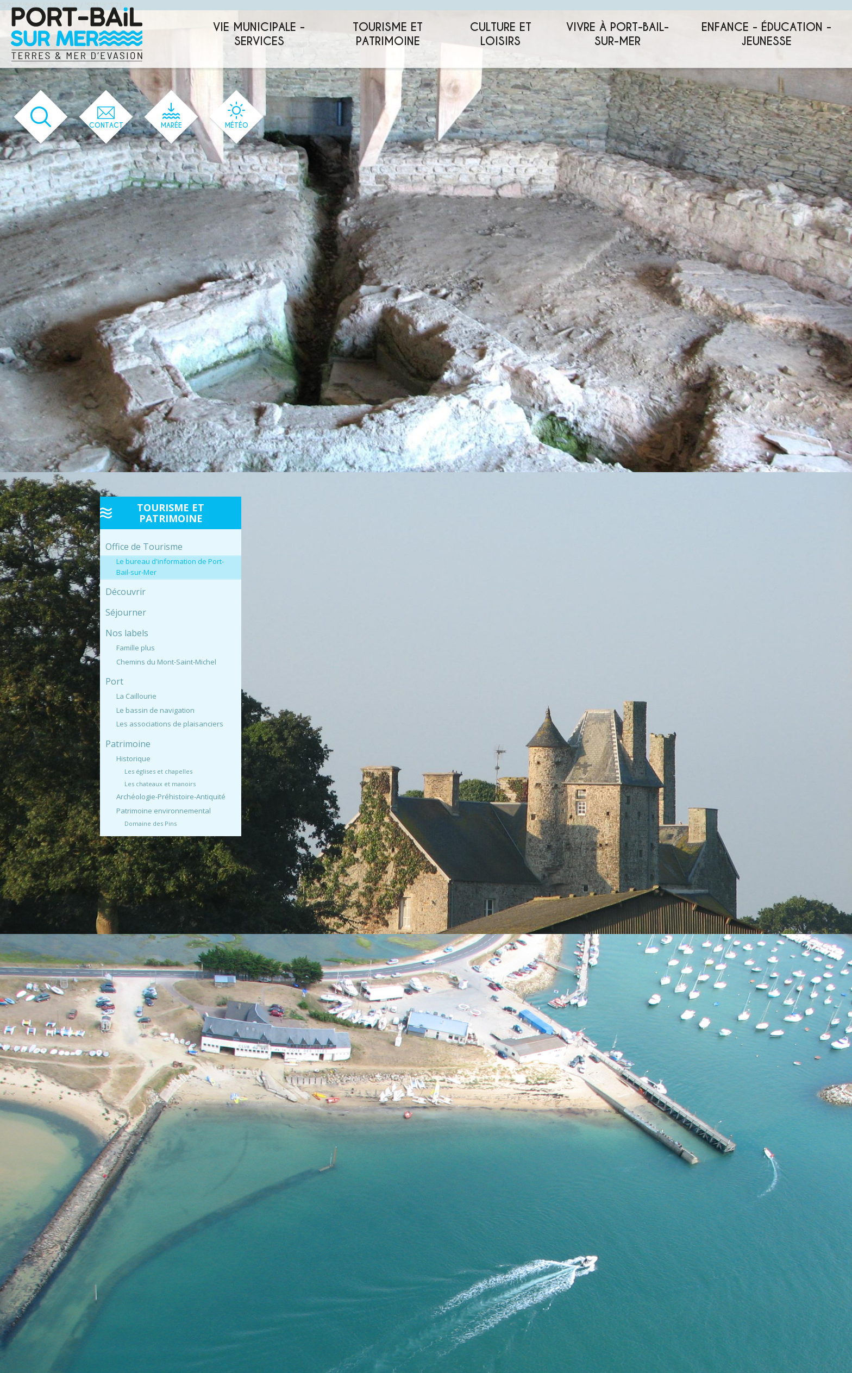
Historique (133, 758)
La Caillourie (136, 696)
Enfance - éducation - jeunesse (766, 34)
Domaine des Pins (150, 823)
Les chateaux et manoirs (160, 784)
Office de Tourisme (144, 547)
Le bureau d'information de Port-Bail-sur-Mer (170, 566)
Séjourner (125, 612)
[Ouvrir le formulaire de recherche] (41, 117)
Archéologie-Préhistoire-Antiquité (170, 796)
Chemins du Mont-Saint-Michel (166, 662)
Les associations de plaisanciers (169, 724)
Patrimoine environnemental (163, 811)
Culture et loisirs (500, 34)
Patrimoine (128, 744)
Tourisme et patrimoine (388, 34)
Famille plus (135, 648)
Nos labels (126, 633)
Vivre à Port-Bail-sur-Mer (617, 34)
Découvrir (125, 592)
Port (114, 681)
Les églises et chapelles (158, 771)
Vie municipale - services (259, 34)
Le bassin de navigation (155, 710)
